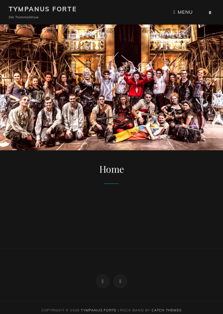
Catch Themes (166, 305)
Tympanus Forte (43, 9)
